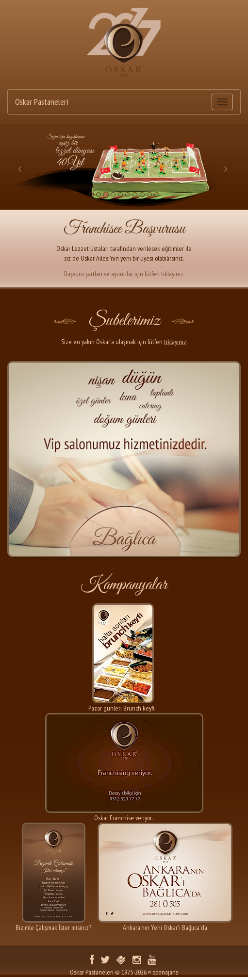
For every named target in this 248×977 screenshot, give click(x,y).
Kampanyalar (124, 585)
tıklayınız (175, 341)
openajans (165, 972)
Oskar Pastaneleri (41, 101)
